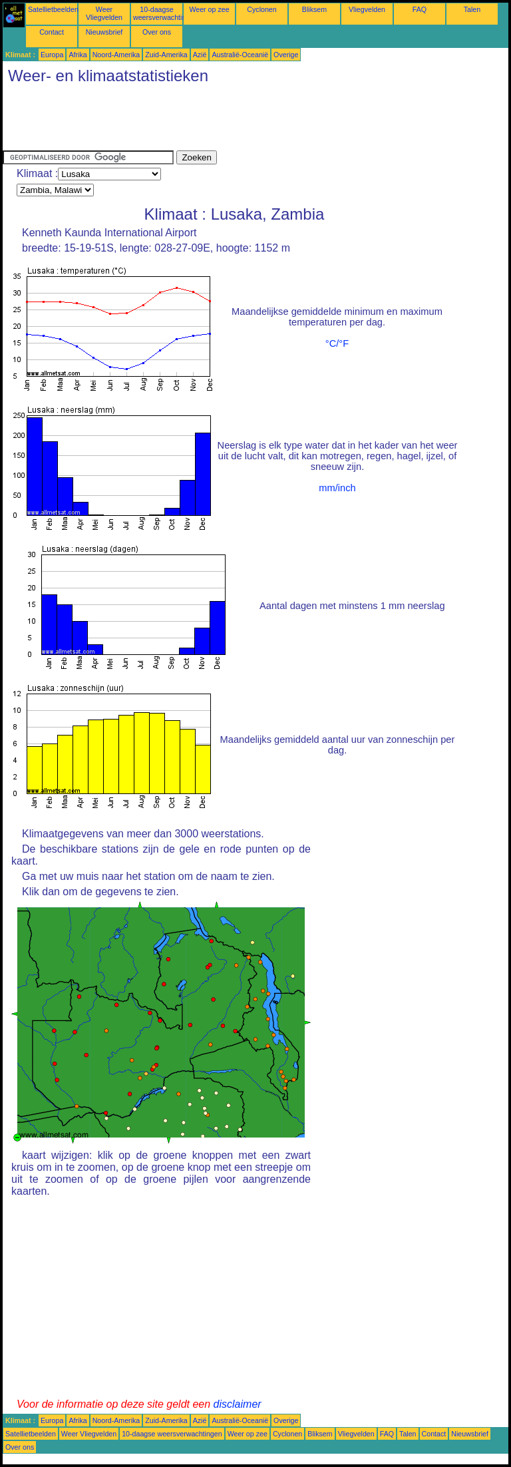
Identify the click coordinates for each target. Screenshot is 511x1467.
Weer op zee (209, 9)
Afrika (77, 55)
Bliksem (314, 9)
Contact (51, 32)
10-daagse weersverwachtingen (165, 13)
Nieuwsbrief (104, 32)
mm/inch (337, 488)
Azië (200, 55)
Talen (472, 9)
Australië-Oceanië (240, 55)
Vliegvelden (367, 9)
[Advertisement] (245, 120)
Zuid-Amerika (166, 55)
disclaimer (237, 1404)
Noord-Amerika (116, 55)
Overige (285, 55)
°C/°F (337, 343)
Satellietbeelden (53, 9)
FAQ (419, 9)
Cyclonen (261, 9)
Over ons (156, 32)
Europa (52, 55)
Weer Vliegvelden (104, 13)
